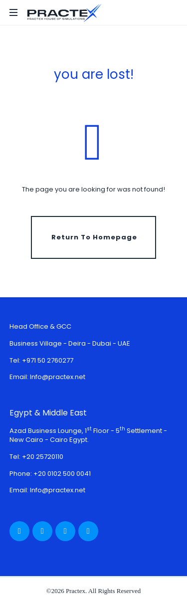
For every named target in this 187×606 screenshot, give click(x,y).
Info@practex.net (57, 377)
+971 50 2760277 (47, 360)
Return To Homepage (94, 237)
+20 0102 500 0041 (62, 473)
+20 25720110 (42, 456)
